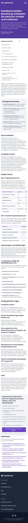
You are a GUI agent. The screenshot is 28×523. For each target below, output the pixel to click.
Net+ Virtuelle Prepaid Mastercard (9, 56)
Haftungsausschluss (6, 502)
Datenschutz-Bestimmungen (8, 505)
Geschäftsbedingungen (7, 509)
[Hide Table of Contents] (19, 41)
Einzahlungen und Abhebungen (9, 59)
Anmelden (3, 494)
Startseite (3, 483)
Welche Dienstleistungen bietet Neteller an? (9, 74)
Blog (2, 490)
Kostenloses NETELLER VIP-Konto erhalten (15, 429)
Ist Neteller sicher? (6, 48)
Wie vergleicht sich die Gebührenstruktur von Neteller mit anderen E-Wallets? (9, 79)
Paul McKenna (4, 32)
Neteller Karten (5, 51)
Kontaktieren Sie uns (6, 487)
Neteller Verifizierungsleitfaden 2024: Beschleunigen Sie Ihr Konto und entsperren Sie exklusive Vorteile (14, 465)
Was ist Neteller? (6, 44)
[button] (25, 2)
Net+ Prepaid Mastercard (7, 53)
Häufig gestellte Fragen (7, 67)
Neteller (11, 32)
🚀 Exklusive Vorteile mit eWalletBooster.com (8, 63)
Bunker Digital (18, 519)
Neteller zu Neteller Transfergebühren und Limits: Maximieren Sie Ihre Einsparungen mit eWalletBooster (13, 445)
